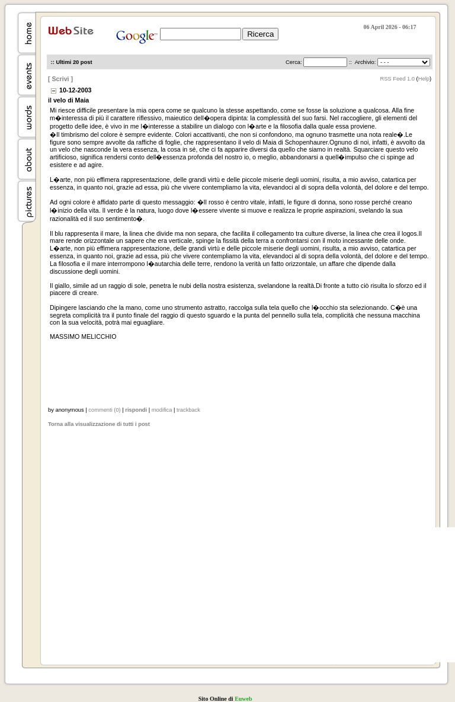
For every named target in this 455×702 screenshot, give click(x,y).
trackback (188, 410)
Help (424, 79)
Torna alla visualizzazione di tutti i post (99, 424)
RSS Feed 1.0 (397, 79)
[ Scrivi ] (60, 78)
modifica (162, 410)
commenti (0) (104, 410)
